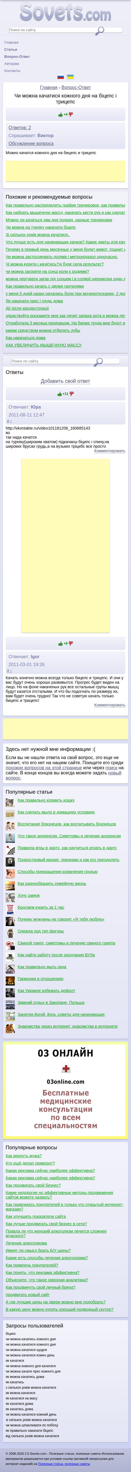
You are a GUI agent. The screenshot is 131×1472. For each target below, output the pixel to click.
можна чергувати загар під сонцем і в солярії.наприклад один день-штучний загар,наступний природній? (65, 279)
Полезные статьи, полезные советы (64, 1463)
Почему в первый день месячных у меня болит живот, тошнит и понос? (65, 249)
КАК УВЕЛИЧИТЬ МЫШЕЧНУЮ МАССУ (44, 345)
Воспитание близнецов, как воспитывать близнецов (61, 826)
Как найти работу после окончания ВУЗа (50, 957)
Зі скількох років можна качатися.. (38, 234)
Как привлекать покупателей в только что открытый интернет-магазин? (64, 1206)
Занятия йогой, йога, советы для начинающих (55, 1016)
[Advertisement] (65, 545)
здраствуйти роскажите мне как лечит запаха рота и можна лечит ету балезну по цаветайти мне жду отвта (65, 315)
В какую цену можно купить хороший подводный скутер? (60, 1309)
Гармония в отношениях (35, 980)
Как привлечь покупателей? (32, 1265)
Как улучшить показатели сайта (36, 1216)
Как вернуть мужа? (24, 1156)
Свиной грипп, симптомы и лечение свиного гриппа (60, 945)
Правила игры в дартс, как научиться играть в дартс (61, 850)
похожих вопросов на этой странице (44, 767)
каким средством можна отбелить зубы (43, 330)
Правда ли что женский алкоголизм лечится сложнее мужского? (56, 1233)
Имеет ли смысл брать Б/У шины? (38, 1250)
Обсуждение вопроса (31, 143)
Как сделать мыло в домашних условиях (50, 814)
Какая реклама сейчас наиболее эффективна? (50, 1170)
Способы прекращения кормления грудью (52, 873)
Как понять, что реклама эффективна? (42, 1272)
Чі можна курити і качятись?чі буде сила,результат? (55, 264)
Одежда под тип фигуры (35, 933)
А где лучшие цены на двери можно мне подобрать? (56, 1302)
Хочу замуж (23, 897)
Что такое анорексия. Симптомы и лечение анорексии (63, 838)
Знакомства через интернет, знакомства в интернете (62, 1028)
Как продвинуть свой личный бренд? (40, 1287)
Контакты (12, 71)
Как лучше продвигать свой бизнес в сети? (46, 1224)
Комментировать (109, 451)
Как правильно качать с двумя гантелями (45, 286)
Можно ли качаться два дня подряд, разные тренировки (59, 220)
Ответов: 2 (20, 127)
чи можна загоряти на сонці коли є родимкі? (47, 271)
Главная (11, 42)
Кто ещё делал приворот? (30, 1163)
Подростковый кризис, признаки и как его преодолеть (62, 861)
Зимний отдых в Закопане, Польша (45, 1004)
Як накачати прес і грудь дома (34, 301)
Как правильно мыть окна (36, 969)
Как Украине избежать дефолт (40, 992)
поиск (111, 767)
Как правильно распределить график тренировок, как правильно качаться (65, 205)
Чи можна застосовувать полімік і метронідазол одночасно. (62, 256)
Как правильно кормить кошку (40, 802)
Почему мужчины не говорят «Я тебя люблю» (55, 921)
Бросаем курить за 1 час (35, 909)
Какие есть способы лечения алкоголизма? (47, 1258)
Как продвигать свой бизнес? (33, 1185)
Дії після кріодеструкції (27, 308)
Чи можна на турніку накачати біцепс (41, 227)
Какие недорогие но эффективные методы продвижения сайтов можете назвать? (59, 1194)
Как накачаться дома (26, 337)
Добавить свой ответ (65, 381)
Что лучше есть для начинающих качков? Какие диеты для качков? (65, 242)
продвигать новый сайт (28, 1294)
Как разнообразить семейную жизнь (46, 885)
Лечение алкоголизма (26, 1243)
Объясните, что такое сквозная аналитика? (47, 1280)
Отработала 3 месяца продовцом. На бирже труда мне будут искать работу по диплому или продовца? (65, 323)
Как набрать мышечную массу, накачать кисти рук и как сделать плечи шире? (65, 212)
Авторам (11, 63)
